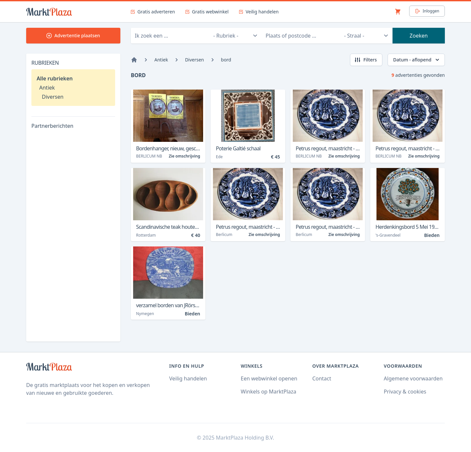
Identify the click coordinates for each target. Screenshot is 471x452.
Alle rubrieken (55, 78)
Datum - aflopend (417, 60)
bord (226, 60)
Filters (365, 60)
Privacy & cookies (405, 391)
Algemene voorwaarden (413, 378)
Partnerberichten (52, 125)
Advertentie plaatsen (73, 35)
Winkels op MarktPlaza (268, 391)
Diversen (52, 96)
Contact (321, 378)
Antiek (47, 87)
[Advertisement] (73, 238)
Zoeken (418, 35)
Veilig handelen (188, 378)
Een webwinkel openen (269, 378)
